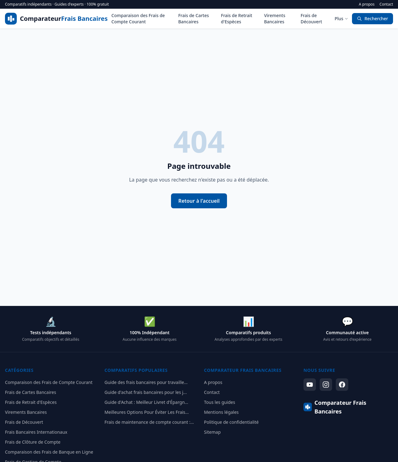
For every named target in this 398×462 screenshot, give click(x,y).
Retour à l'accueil (199, 200)
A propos (367, 4)
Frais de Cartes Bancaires (193, 18)
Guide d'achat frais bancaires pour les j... (145, 392)
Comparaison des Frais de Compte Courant (138, 18)
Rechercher (372, 18)
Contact (386, 4)
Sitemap (212, 432)
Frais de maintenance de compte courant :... (149, 422)
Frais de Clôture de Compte (33, 442)
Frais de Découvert (311, 18)
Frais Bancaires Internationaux (36, 432)
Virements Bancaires (274, 18)
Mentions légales (221, 412)
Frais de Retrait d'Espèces (236, 18)
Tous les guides (219, 402)
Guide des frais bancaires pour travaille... (145, 382)
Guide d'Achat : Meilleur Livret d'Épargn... (146, 402)
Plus (341, 18)
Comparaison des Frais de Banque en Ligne (49, 452)
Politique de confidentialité (231, 422)
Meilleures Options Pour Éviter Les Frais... (146, 412)
